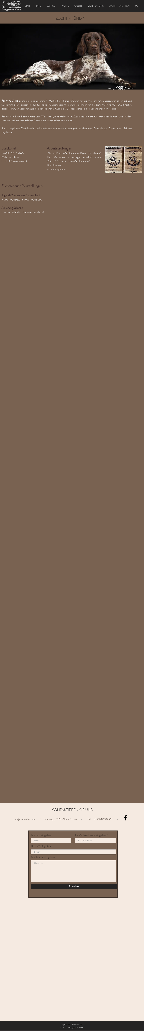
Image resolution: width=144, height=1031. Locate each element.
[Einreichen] (74, 886)
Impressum (65, 1024)
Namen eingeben (41, 835)
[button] (72, 57)
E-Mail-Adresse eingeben (91, 835)
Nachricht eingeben (43, 857)
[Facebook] (125, 817)
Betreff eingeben (41, 846)
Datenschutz (77, 1024)
